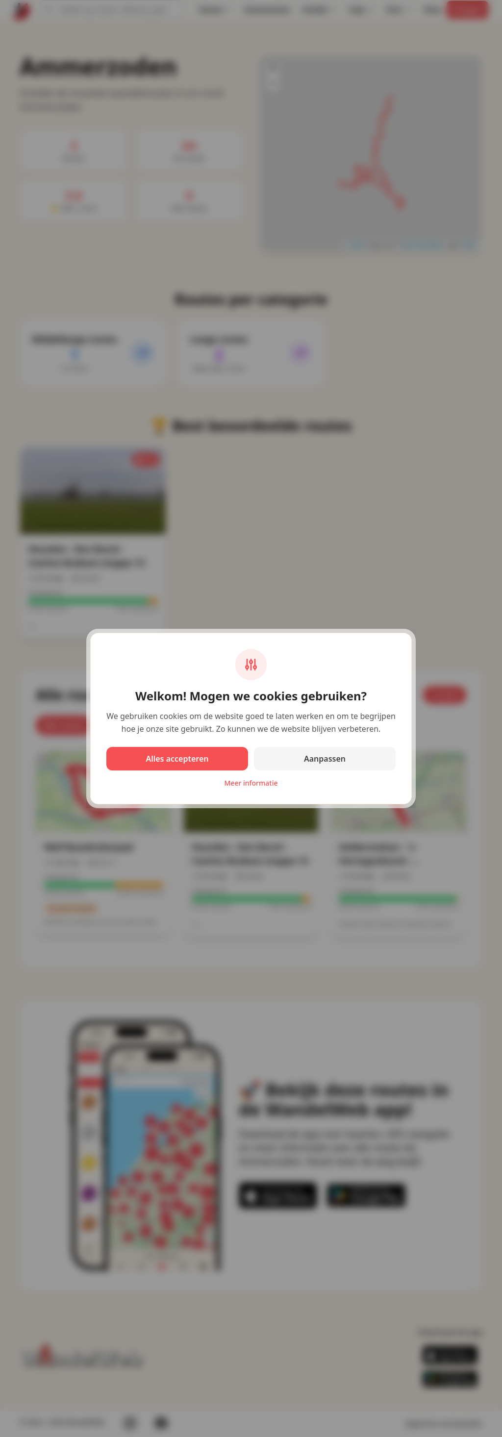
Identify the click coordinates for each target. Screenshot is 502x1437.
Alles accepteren (177, 758)
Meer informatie (251, 783)
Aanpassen (325, 758)
